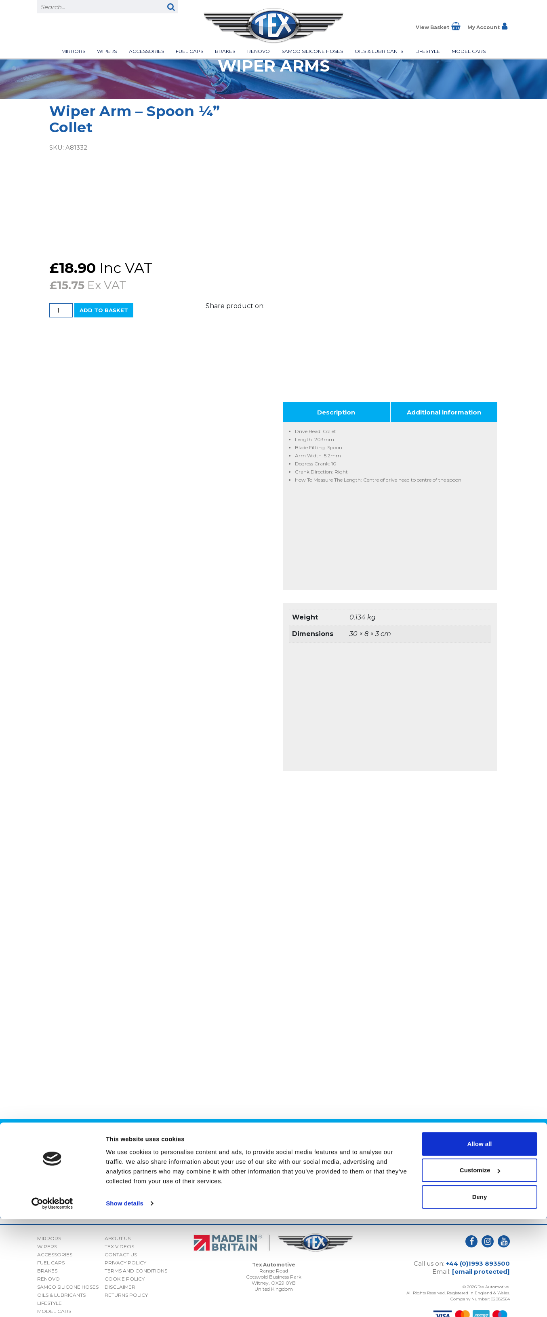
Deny (479, 1294)
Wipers (107, 51)
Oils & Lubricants (379, 51)
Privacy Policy (458, 1179)
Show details (124, 1301)
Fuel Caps (189, 51)
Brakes (225, 51)
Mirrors (73, 51)
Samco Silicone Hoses (312, 51)
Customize (480, 1267)
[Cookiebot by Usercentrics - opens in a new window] (52, 1301)
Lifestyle (427, 51)
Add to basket (104, 310)
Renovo (258, 51)
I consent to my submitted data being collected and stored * (437, 1166)
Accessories (146, 51)
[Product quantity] (61, 310)
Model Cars (469, 51)
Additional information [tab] (444, 395)
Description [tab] (336, 395)
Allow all (479, 1241)
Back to (273, 1114)
